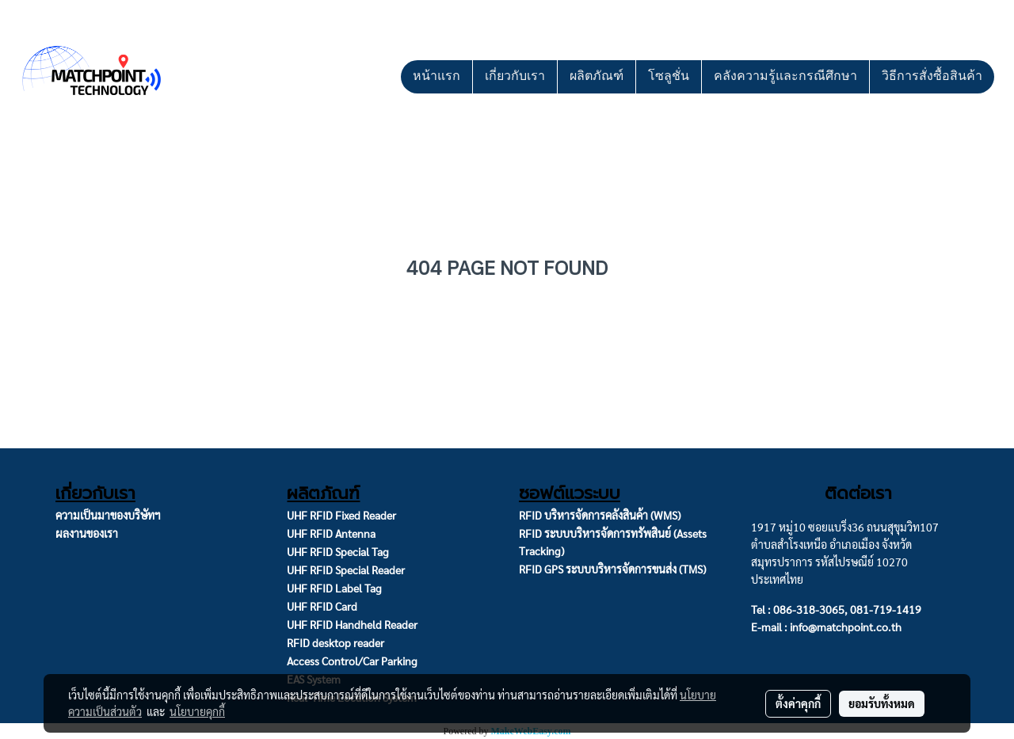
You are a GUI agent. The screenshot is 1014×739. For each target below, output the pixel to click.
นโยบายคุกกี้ (197, 711)
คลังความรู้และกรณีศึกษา (785, 76)
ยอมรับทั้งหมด (881, 703)
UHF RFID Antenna (331, 533)
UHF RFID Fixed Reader (341, 515)
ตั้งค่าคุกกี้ (798, 703)
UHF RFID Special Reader (346, 569)
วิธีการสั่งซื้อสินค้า (932, 76)
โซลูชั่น (668, 76)
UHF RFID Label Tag (334, 588)
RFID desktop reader (335, 642)
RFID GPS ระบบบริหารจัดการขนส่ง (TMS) (612, 569)
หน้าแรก (436, 76)
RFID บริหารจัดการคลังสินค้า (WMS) (599, 515)
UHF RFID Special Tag (338, 551)
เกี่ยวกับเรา (515, 76)
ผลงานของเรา (86, 533)
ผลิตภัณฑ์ (596, 76)
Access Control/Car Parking (352, 660)
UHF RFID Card (322, 606)
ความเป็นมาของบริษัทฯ (108, 515)
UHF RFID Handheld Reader (352, 624)
